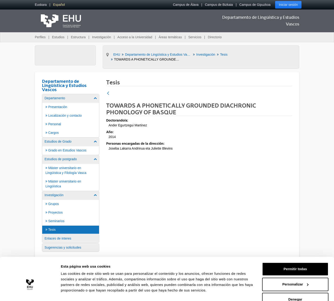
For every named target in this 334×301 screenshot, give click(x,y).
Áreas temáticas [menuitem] (170, 37)
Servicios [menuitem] (195, 37)
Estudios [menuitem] (58, 37)
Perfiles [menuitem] (40, 37)
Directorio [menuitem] (215, 37)
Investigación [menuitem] (101, 37)
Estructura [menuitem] (78, 37)
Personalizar (295, 273)
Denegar (295, 288)
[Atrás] (108, 93)
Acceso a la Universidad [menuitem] (134, 37)
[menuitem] (40, 5)
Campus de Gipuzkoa (255, 4)
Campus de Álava (186, 4)
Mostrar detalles (74, 292)
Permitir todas (295, 258)
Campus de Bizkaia (219, 4)
